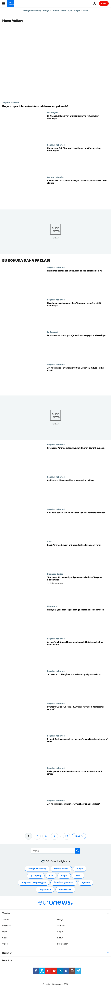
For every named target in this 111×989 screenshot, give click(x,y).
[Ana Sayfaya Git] (10, 3)
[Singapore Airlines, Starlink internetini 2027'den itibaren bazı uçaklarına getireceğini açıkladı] (78, 459)
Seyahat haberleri (11, 102)
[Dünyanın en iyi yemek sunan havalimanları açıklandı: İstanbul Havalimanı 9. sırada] (78, 783)
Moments (52, 606)
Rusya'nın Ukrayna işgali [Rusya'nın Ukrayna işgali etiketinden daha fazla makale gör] (34, 882)
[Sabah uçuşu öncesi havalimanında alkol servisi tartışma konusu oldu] (78, 282)
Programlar (62, 943)
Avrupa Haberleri (55, 177)
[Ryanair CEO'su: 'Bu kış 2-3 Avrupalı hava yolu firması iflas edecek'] (78, 718)
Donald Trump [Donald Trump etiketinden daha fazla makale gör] (61, 868)
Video (5, 943)
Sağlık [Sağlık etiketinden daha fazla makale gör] (64, 875)
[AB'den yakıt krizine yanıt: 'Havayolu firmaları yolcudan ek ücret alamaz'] (78, 192)
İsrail (85, 10)
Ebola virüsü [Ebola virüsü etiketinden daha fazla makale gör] (65, 889)
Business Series (55, 574)
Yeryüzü (61, 925)
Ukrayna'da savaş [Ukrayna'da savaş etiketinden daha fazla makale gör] (37, 868)
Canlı (103, 3)
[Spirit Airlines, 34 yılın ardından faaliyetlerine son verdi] (78, 556)
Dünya (60, 919)
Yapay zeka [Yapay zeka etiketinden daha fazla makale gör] (45, 889)
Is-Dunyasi (52, 112)
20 (66, 836)
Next (4, 931)
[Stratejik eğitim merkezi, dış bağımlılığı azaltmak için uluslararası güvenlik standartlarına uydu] (78, 588)
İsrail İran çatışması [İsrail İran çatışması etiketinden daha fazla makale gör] (63, 882)
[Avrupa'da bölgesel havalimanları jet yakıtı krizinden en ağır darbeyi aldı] (78, 653)
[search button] (77, 851)
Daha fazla (7, 960)
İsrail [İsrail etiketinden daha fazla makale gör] (78, 875)
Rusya (46, 10)
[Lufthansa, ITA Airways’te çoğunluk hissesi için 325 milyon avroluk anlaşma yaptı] (78, 127)
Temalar (6, 913)
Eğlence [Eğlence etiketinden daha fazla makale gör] (86, 882)
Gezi (4, 937)
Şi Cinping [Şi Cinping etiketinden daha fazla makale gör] (36, 875)
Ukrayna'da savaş (32, 10)
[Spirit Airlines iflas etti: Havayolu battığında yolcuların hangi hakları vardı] (78, 491)
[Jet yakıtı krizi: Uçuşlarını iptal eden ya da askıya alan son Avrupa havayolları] (78, 686)
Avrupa (5, 919)
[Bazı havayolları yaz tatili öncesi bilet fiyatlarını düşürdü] (55, 106)
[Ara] (55, 851)
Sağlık (77, 10)
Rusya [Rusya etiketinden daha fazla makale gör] (80, 868)
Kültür (60, 937)
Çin (70, 10)
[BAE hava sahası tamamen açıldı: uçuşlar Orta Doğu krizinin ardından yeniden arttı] (78, 524)
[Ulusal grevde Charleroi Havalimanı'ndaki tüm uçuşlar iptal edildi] (78, 159)
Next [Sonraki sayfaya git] (77, 836)
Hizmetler (6, 953)
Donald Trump (59, 10)
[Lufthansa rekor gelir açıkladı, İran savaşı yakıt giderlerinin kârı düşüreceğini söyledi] (78, 347)
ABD (49, 541)
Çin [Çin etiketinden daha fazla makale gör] (51, 875)
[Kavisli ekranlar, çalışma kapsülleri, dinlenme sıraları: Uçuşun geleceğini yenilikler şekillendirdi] (78, 621)
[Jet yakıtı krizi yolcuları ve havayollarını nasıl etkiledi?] (78, 815)
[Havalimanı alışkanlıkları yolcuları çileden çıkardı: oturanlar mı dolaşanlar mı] (78, 314)
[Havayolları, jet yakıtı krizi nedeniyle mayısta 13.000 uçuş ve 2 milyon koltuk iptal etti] (78, 379)
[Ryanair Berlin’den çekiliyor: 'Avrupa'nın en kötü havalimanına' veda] (78, 750)
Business (6, 925)
